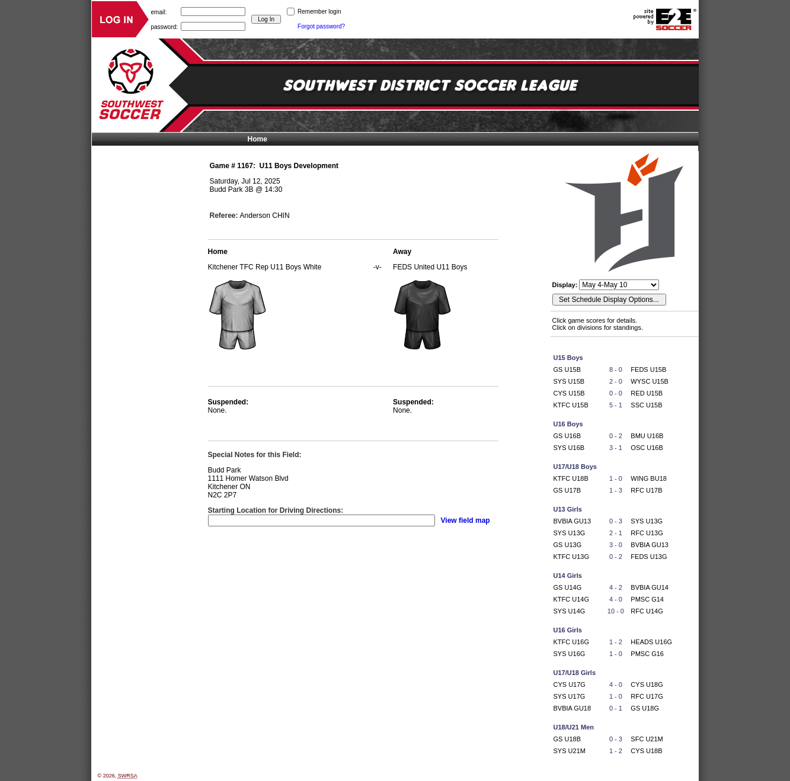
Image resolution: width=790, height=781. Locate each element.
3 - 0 (615, 544)
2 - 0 (615, 381)
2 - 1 (615, 532)
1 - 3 (615, 490)
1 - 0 (615, 478)
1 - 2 (615, 641)
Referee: (224, 215)
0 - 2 (615, 435)
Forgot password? (321, 26)
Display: (566, 284)
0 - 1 (615, 708)
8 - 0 (615, 369)
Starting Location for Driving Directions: (276, 510)
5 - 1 (615, 405)
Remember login (319, 11)
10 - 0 (615, 611)
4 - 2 (615, 587)
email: (159, 11)
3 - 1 (615, 447)
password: (164, 26)
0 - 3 (615, 521)
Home (257, 139)
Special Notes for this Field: (255, 455)
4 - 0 (615, 599)
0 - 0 (615, 393)
